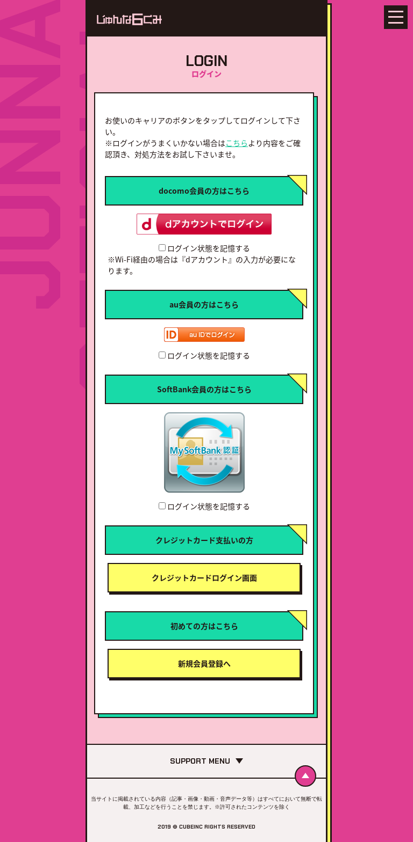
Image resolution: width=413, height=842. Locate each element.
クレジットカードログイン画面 (204, 577)
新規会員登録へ (204, 663)
